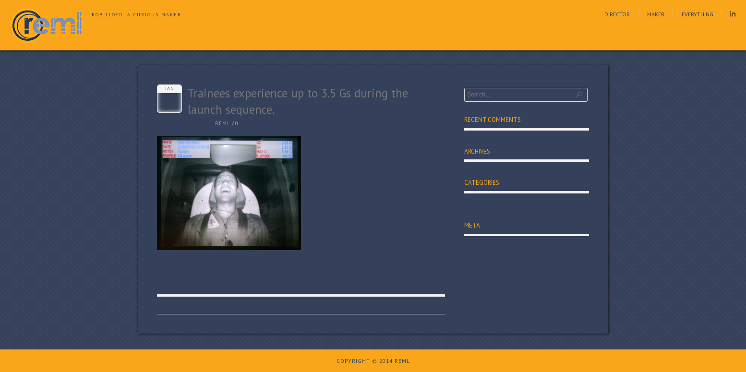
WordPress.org (485, 278)
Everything (697, 14)
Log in (472, 244)
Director (617, 14)
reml (222, 123)
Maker (655, 14)
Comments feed (487, 267)
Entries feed (481, 256)
